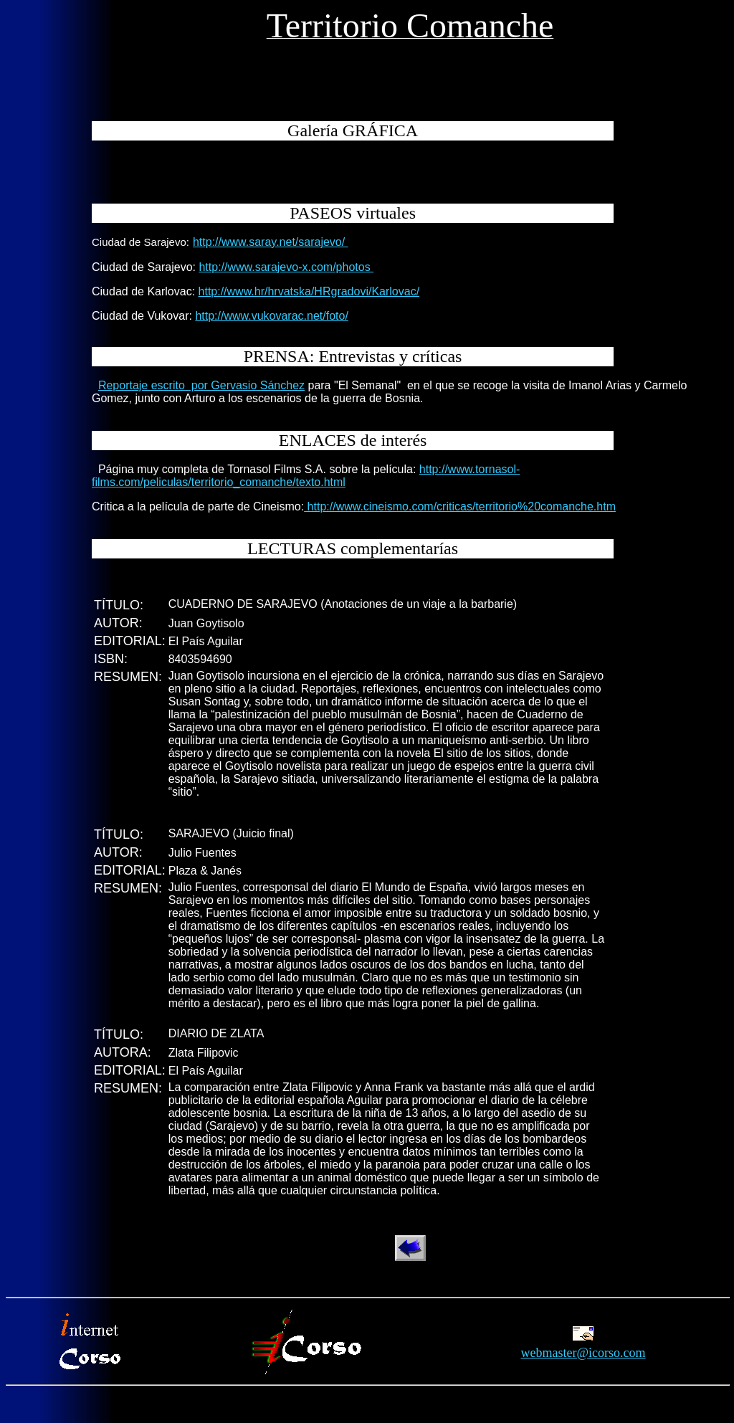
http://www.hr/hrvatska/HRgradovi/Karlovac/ (309, 291)
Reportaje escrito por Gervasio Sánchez (201, 385)
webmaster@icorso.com (582, 1353)
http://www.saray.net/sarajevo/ (270, 242)
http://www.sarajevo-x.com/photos (286, 267)
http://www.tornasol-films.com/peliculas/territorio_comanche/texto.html (306, 475)
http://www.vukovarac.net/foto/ (271, 316)
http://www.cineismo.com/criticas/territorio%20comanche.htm (460, 506)
